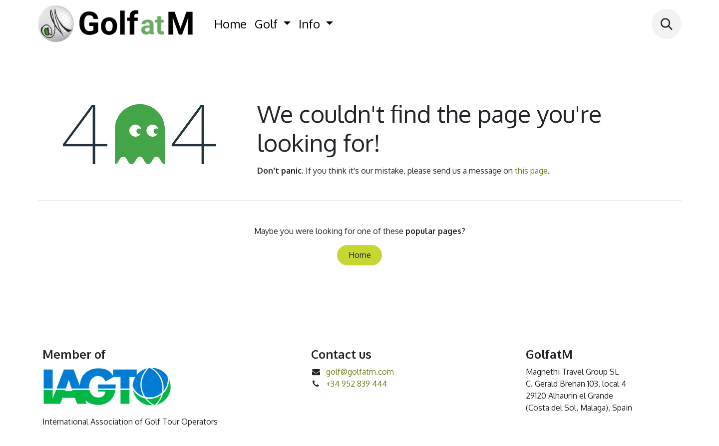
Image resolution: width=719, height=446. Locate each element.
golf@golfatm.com (360, 372)
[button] (667, 24)
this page (531, 171)
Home (360, 255)
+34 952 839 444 (356, 384)
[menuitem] (230, 24)
